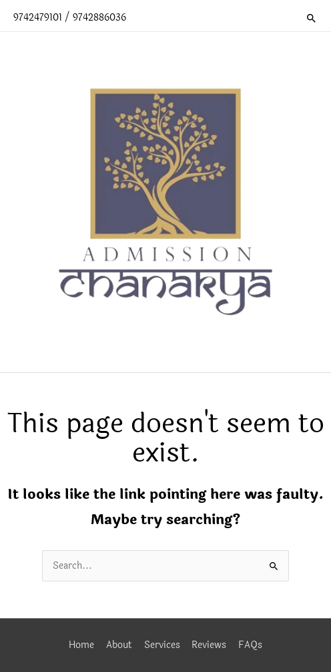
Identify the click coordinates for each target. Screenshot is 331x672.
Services (162, 645)
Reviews (209, 645)
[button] (312, 18)
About (119, 645)
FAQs (250, 645)
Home (81, 645)
